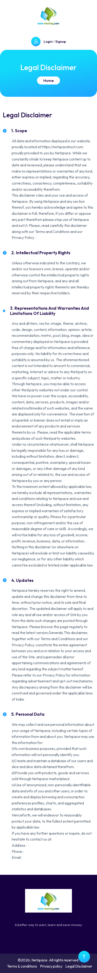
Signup (60, 41)
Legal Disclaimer (78, 966)
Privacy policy (51, 966)
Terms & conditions (22, 966)
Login (48, 41)
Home (48, 80)
